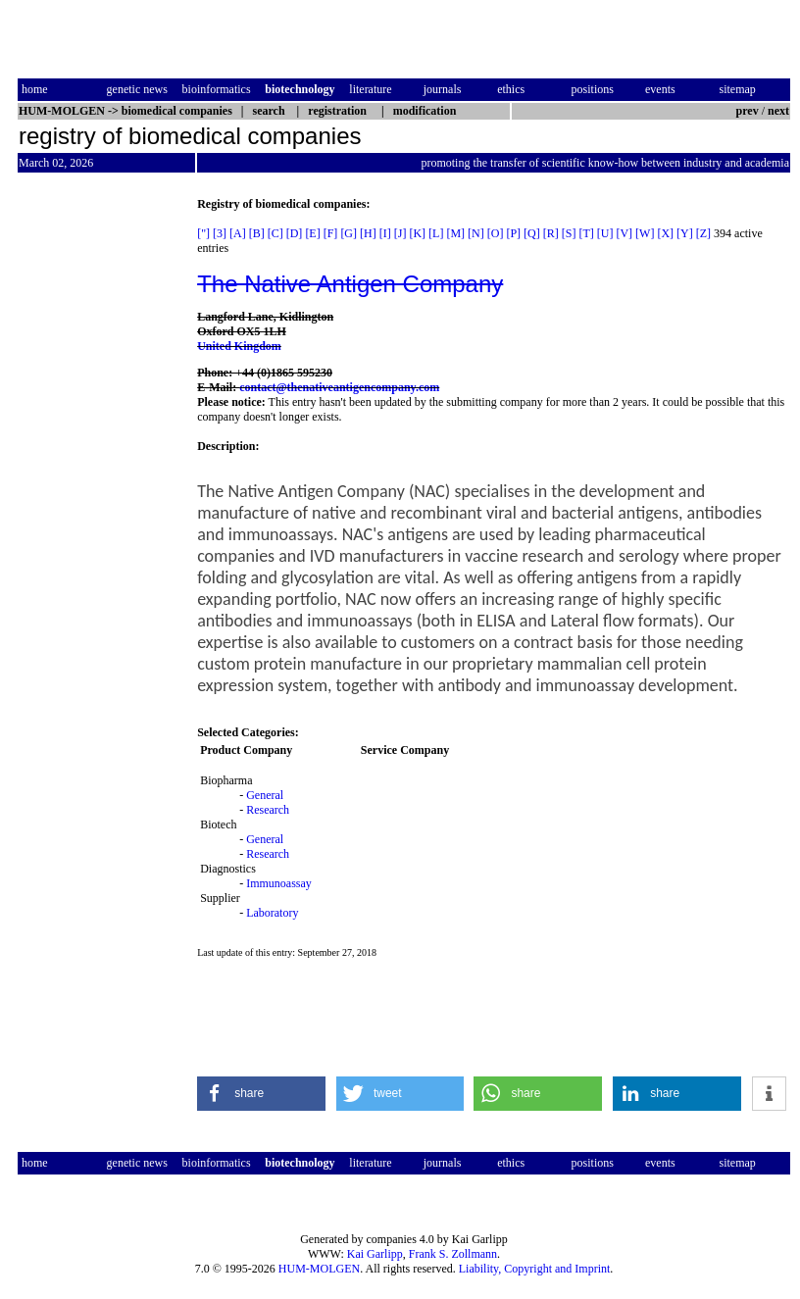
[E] (312, 233)
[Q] (532, 233)
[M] (455, 233)
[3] (219, 233)
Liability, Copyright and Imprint (535, 1268)
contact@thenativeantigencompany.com (339, 387)
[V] (624, 233)
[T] (585, 233)
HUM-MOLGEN (319, 1268)
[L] (435, 233)
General (264, 795)
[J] (400, 233)
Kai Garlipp (375, 1254)
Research (267, 810)
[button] (261, 1093)
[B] (257, 233)
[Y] (684, 233)
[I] (385, 233)
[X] (665, 233)
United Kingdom (239, 346)
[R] (551, 233)
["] (203, 233)
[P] (513, 233)
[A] (237, 233)
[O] (495, 233)
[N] (476, 233)
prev (747, 111)
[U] (605, 233)
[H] (368, 233)
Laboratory (272, 913)
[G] (348, 233)
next (778, 111)
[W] (644, 233)
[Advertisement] (100, 491)
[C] (275, 233)
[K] (417, 233)
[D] (294, 233)
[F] (331, 233)
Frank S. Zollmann (453, 1254)
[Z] (703, 233)
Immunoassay (279, 883)
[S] (569, 233)
